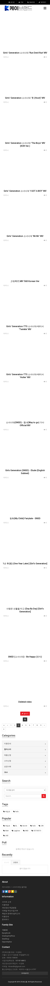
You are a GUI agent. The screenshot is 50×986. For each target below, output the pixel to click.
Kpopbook (6, 933)
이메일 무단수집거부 (10, 911)
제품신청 (7, 755)
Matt (6, 831)
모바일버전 (25, 973)
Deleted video (25, 702)
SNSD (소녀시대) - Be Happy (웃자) (25, 656)
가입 (21, 2)
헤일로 (6, 812)
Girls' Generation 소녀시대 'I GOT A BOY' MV (25, 191)
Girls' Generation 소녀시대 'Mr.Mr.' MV (25, 236)
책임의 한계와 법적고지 (11, 914)
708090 (5, 930)
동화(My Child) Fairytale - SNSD (25, 518)
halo (16, 812)
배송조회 (31, 2)
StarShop (5, 939)
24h (41, 826)
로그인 (12, 2)
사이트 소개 (6, 902)
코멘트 (15, 862)
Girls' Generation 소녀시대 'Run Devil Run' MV (25, 53)
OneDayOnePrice (8, 936)
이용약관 (5, 905)
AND (25, 831)
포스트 (6, 862)
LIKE (5, 836)
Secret (23, 826)
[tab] (25, 743)
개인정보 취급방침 (9, 908)
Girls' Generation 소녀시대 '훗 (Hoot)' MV (25, 98)
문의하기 (42, 2)
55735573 (36, 831)
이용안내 (7, 744)
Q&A (6, 772)
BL (15, 826)
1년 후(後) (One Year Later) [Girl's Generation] (25, 563)
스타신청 (7, 761)
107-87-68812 (20, 961)
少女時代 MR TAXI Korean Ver (25, 281)
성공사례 (7, 767)
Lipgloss (16, 831)
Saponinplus (7, 942)
